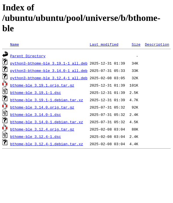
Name (14, 44)
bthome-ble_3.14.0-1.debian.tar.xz (46, 121)
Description (157, 44)
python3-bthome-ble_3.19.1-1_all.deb (48, 63)
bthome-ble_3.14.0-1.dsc (35, 114)
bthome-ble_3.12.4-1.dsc (35, 136)
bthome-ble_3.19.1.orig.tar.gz (42, 85)
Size (136, 44)
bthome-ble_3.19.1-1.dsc (35, 92)
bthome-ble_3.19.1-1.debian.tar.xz (46, 99)
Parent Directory (28, 55)
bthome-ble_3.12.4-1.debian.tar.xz (46, 143)
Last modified (104, 44)
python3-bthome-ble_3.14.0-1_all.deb (48, 70)
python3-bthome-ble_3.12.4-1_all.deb (48, 77)
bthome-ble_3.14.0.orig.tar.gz (42, 107)
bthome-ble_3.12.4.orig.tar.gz (42, 129)
